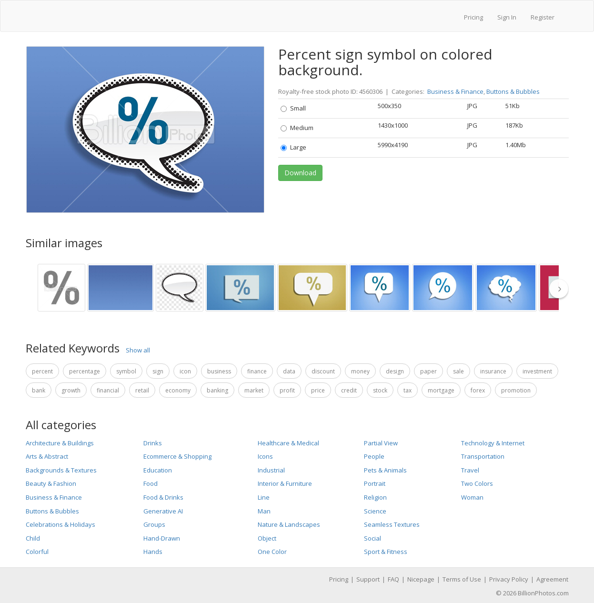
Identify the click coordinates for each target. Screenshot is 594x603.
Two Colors (477, 483)
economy (178, 390)
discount (323, 371)
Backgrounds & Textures (61, 470)
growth (71, 390)
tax (407, 390)
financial (108, 390)
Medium (297, 127)
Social (372, 538)
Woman (472, 497)
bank (38, 390)
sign (157, 371)
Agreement (552, 579)
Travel (470, 470)
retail (142, 390)
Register (542, 17)
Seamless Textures (392, 524)
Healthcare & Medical (288, 443)
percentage (84, 371)
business (219, 371)
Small (293, 108)
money (360, 371)
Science (375, 511)
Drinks (152, 443)
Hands (152, 551)
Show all (138, 350)
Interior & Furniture (285, 483)
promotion (516, 390)
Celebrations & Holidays (60, 524)
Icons (265, 456)
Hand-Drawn (161, 538)
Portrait (374, 483)
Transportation (482, 456)
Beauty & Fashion (51, 483)
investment (537, 371)
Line (264, 497)
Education (157, 470)
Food (150, 483)
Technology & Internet (492, 443)
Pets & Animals (385, 470)
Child (33, 538)
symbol (126, 371)
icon (185, 371)
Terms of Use (462, 579)
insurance (493, 371)
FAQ (393, 579)
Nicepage (420, 579)
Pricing (473, 17)
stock (380, 390)
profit (287, 390)
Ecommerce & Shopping (177, 456)
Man (264, 511)
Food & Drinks (163, 497)
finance (257, 371)
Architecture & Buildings (60, 443)
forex (478, 390)
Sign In (506, 17)
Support (368, 579)
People (374, 456)
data (289, 371)
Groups (154, 524)
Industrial (271, 470)
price (318, 390)
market (253, 390)
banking (217, 390)
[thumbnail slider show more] (561, 288)
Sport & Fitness (385, 551)
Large (293, 147)
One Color (272, 551)
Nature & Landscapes (289, 524)
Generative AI (163, 511)
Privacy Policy (508, 579)
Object (267, 538)
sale (458, 371)
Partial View (381, 443)
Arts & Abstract (47, 456)
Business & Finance (455, 91)
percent (42, 371)
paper (428, 371)
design (395, 371)
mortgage (441, 390)
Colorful (37, 551)
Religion (375, 497)
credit (349, 390)
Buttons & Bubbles (513, 91)
